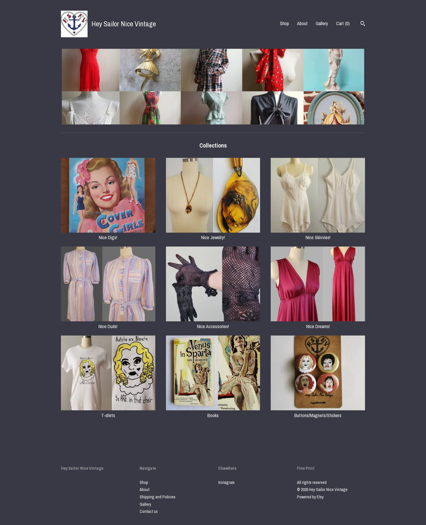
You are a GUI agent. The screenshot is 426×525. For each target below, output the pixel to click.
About (302, 23)
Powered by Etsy (310, 497)
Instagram (226, 482)
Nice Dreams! (318, 322)
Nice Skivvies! (318, 234)
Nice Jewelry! (213, 234)
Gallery (322, 23)
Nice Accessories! (213, 322)
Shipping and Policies (157, 497)
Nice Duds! (108, 322)
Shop (284, 23)
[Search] (363, 24)
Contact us (149, 511)
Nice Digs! (108, 234)
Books (213, 411)
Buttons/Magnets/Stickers (318, 411)
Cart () (343, 23)
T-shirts (108, 411)
